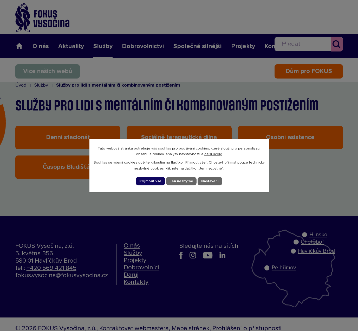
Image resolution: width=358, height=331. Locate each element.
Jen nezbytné (181, 181)
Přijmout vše (150, 181)
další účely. (213, 154)
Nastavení (210, 181)
